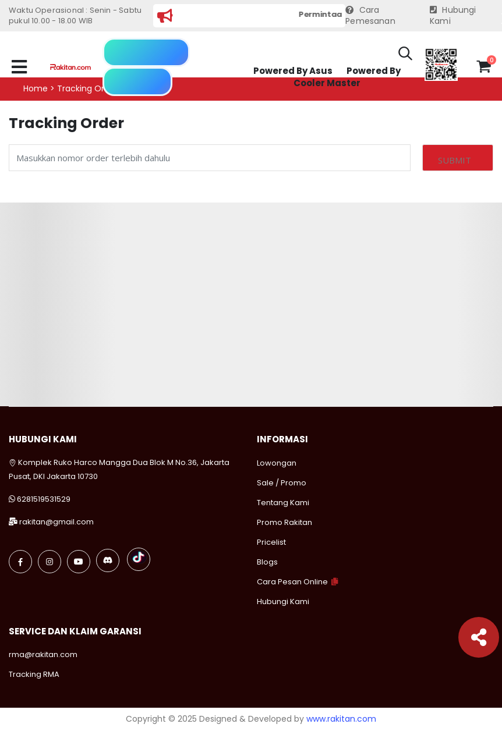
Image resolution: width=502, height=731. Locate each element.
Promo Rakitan (284, 522)
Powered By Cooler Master (347, 77)
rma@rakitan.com (43, 654)
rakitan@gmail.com (56, 521)
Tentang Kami (283, 502)
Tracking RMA (34, 674)
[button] (405, 55)
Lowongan (276, 463)
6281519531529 (43, 499)
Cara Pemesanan (370, 16)
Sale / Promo (281, 482)
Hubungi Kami (453, 16)
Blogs (267, 561)
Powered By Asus (293, 71)
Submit (454, 160)
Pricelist (271, 542)
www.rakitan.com (341, 719)
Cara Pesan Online (292, 581)
